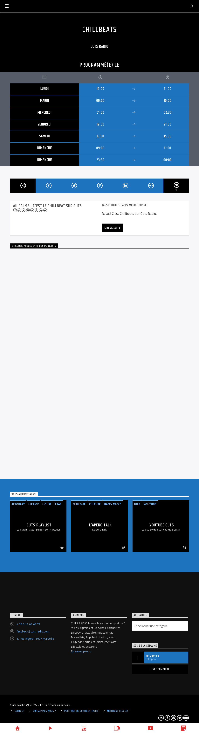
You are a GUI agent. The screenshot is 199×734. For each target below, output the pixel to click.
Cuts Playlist (39, 525)
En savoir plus (81, 651)
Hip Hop (33, 504)
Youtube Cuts (161, 525)
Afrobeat (18, 504)
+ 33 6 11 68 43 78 (28, 624)
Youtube (150, 504)
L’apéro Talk (100, 525)
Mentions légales (118, 711)
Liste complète (160, 669)
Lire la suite (112, 227)
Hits (137, 504)
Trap (58, 504)
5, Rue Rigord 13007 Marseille (35, 638)
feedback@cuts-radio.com (33, 631)
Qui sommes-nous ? (44, 711)
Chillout (113, 205)
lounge (142, 205)
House (46, 504)
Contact (20, 711)
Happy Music (128, 205)
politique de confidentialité (81, 711)
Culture (94, 504)
